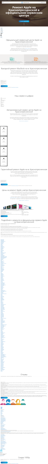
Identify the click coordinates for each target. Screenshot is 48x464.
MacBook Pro (2, 410)
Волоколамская (2, 264)
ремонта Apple (27, 48)
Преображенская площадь (4, 324)
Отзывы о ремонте (3, 428)
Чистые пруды (2, 364)
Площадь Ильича (2, 321)
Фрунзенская (2, 359)
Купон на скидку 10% (3, 417)
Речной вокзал (2, 329)
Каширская (2, 277)
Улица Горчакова (2, 355)
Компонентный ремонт (3, 420)
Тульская (2, 351)
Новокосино (2, 306)
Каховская (2, 276)
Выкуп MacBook (2, 421)
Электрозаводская (3, 369)
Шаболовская (2, 365)
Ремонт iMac (2, 436)
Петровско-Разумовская (3, 318)
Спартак (1, 340)
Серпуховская (2, 336)
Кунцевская (2, 288)
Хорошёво (2, 360)
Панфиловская (2, 314)
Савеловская (2, 333)
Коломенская (2, 279)
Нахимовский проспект (3, 304)
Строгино (2, 342)
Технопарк (2, 348)
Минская (2, 300)
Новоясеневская (2, 308)
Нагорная (2, 303)
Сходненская (2, 344)
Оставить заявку (2, 455)
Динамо (1, 267)
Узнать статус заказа (3, 424)
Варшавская (2, 259)
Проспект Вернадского (3, 325)
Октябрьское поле (3, 311)
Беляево (1, 251)
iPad (1, 414)
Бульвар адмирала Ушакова (4, 256)
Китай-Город (2, 278)
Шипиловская (2, 366)
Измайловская (2, 274)
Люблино (2, 295)
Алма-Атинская (2, 242)
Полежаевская (2, 322)
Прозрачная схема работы (4, 429)
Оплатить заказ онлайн (4, 0)
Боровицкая (2, 254)
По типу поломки (2, 416)
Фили (1, 358)
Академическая (2, 240)
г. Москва (44, 0)
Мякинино (2, 302)
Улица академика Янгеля (3, 354)
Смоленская (2, 337)
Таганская (2, 345)
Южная (1, 370)
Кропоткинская (2, 285)
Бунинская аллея (2, 258)
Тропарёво (2, 350)
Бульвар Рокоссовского (3, 257)
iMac (13, 197)
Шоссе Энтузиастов (3, 367)
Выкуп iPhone (2, 423)
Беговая (1, 249)
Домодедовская (2, 269)
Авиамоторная (2, 239)
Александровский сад (3, 241)
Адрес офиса (2, 427)
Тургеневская (2, 352)
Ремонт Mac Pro (2, 437)
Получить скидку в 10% (24, 21)
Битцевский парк (2, 253)
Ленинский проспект (3, 290)
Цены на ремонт (2, 439)
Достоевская (2, 270)
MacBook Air (2, 411)
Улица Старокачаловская (3, 356)
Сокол (1, 338)
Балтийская (2, 247)
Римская (1, 330)
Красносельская (2, 283)
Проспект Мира (2, 326)
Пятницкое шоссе (3, 328)
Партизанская (2, 316)
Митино (1, 301)
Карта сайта (2, 431)
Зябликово (2, 273)
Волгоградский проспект (3, 263)
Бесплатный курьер (3, 441)
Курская (1, 289)
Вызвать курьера (22, 200)
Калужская (2, 275)
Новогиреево (2, 305)
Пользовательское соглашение (14, 87)
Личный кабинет (9, 0)
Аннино (1, 244)
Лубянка (1, 294)
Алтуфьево (2, 243)
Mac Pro (16, 197)
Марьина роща (2, 296)
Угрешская (2, 353)
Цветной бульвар (3, 361)
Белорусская (2, 250)
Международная (2, 299)
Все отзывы (4, 397)
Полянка (1, 323)
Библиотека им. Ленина (3, 252)
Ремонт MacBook (2, 434)
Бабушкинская (2, 246)
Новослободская (2, 307)
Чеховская (2, 363)
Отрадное (2, 312)
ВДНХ (1, 260)
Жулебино (2, 271)
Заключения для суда (3, 419)
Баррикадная (2, 248)
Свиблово (2, 334)
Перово (1, 317)
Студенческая (2, 343)
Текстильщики (2, 347)
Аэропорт (2, 245)
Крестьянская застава (3, 284)
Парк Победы (2, 315)
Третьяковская (2, 349)
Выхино (1, 266)
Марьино (2, 297)
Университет (2, 357)
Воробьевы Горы (3, 265)
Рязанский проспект (3, 332)
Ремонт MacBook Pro (3, 435)
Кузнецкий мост (2, 287)
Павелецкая (2, 313)
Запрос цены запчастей (3, 442)
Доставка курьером (3, 418)
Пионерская (2, 319)
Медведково (2, 298)
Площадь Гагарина (3, 320)
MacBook (11, 197)
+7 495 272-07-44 (43, 2)
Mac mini (20, 197)
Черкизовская (2, 362)
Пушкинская (2, 327)
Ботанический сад (3, 255)
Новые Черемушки (3, 309)
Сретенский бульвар (3, 341)
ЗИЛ (1, 272)
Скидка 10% (7, 2)
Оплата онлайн (2, 426)
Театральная (2, 346)
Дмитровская (2, 268)
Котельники (2, 282)
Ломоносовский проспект (3, 293)
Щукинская (2, 368)
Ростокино (2, 331)
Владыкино (2, 261)
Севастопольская (3, 335)
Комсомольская (2, 280)
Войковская (2, 262)
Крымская (2, 286)
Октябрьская (2, 310)
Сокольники (2, 339)
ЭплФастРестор (24, 2)
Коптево (2, 281)
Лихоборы (2, 292)
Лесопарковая (2, 291)
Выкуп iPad (2, 422)
